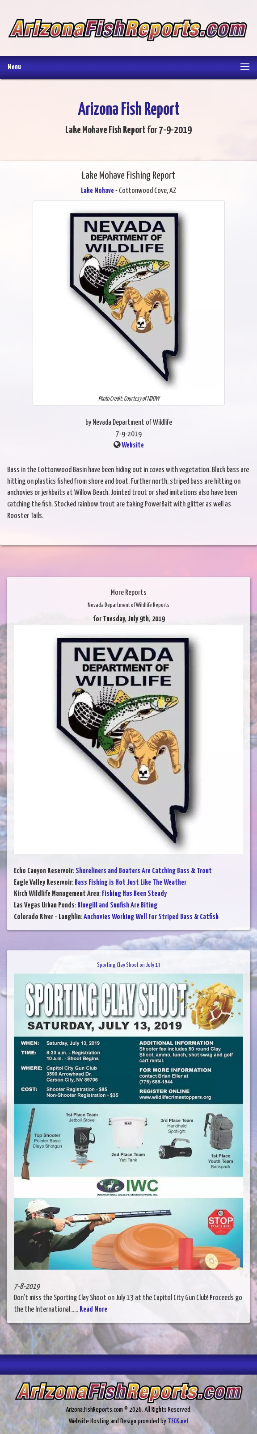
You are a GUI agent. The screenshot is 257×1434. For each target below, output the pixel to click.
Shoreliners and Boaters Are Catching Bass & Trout (144, 871)
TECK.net (178, 1421)
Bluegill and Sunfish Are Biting (117, 905)
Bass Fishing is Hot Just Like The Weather (130, 882)
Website (133, 445)
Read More (93, 1309)
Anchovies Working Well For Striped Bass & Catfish (151, 917)
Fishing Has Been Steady (134, 894)
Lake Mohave (97, 191)
